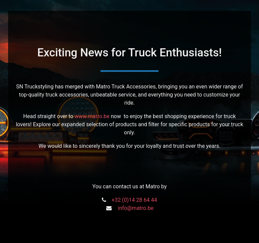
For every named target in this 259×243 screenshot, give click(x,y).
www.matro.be (92, 116)
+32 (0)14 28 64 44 (134, 200)
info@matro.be (135, 208)
